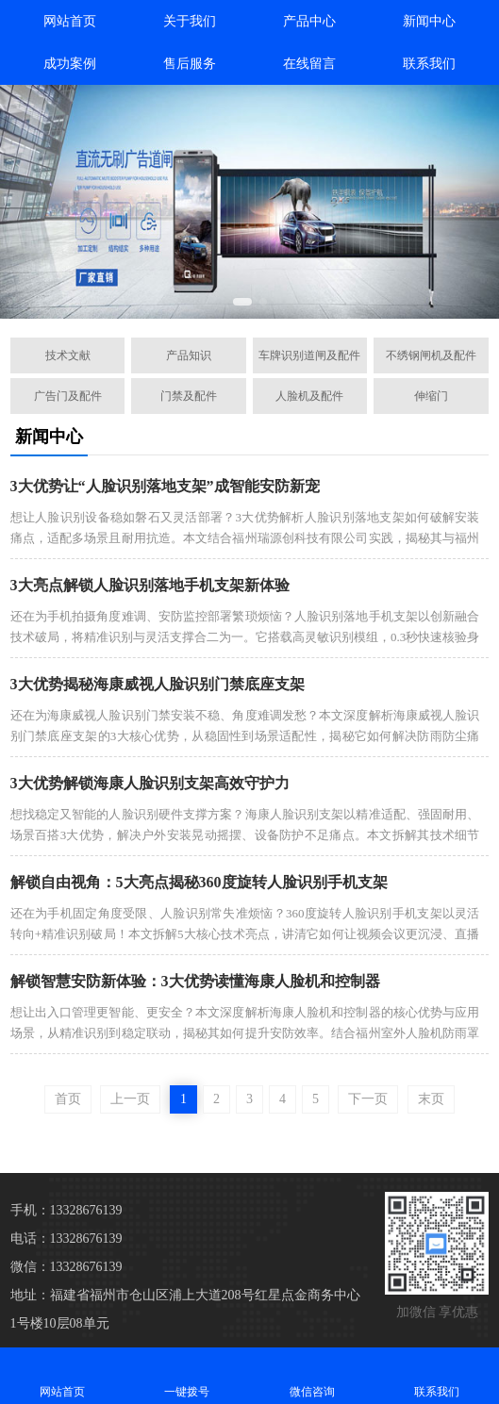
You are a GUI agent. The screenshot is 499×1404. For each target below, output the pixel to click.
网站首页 (69, 21)
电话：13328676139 (66, 1238)
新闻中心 (429, 21)
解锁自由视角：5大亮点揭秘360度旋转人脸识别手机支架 (199, 882)
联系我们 (429, 64)
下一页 (368, 1099)
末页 (431, 1099)
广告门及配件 (68, 396)
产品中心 (309, 21)
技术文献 (68, 355)
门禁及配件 (188, 396)
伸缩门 (431, 396)
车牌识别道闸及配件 (309, 355)
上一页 (130, 1099)
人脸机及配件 (309, 396)
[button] (242, 302)
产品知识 (188, 355)
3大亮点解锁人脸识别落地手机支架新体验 (150, 585)
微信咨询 (312, 1375)
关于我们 (189, 21)
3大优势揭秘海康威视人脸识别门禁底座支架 (157, 684)
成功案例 (69, 64)
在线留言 (309, 64)
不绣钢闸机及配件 (431, 355)
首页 (68, 1099)
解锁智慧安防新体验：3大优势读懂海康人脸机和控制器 (195, 981)
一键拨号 (187, 1375)
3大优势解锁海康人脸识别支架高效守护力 (150, 783)
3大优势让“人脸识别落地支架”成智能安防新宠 (165, 486)
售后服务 (189, 64)
